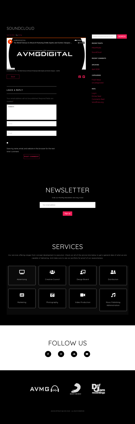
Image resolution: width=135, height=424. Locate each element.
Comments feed (98, 99)
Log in (94, 93)
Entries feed (96, 96)
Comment (31, 112)
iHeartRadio (96, 48)
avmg (20, 35)
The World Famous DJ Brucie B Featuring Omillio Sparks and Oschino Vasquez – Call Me (38, 70)
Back (13, 77)
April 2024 (95, 69)
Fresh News (96, 80)
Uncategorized (97, 83)
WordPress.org (98, 102)
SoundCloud (96, 52)
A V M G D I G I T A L (12, 70)
